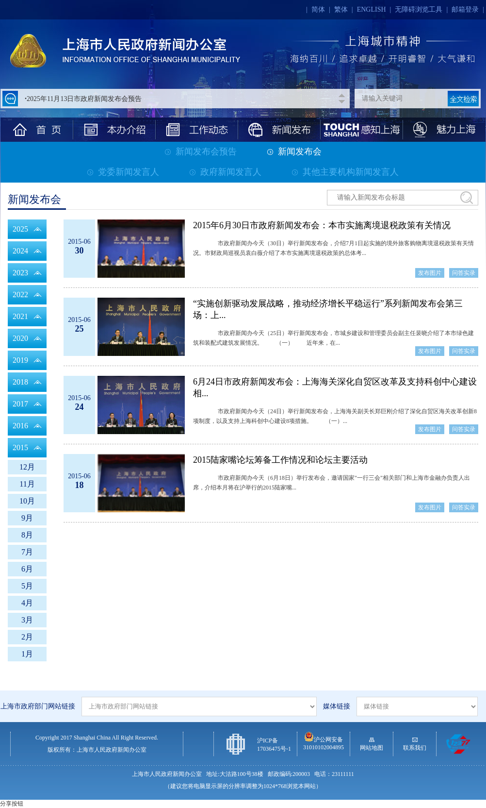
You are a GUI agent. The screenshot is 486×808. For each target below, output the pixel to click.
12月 (27, 467)
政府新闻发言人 (225, 172)
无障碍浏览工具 (418, 9)
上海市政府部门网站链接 (37, 706)
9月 (27, 518)
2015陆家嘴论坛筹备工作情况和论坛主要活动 (280, 460)
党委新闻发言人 (123, 172)
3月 (27, 620)
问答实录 (463, 272)
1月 (27, 654)
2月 (27, 637)
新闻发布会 (294, 151)
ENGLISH (371, 9)
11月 (26, 484)
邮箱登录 (465, 9)
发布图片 (429, 272)
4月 (27, 603)
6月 (27, 569)
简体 (318, 9)
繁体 (341, 9)
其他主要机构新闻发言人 (345, 172)
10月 (27, 501)
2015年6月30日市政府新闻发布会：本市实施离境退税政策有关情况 (322, 225)
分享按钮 (11, 803)
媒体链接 (336, 706)
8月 (27, 535)
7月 (27, 552)
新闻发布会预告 (201, 151)
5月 (27, 586)
